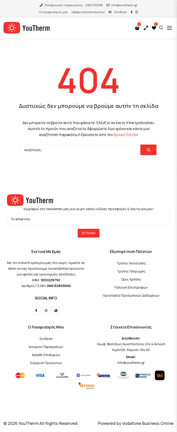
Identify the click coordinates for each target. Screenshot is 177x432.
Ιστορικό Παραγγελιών (46, 347)
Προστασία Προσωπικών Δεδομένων (131, 295)
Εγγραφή (88, 233)
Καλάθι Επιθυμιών (46, 355)
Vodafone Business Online (148, 423)
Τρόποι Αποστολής (131, 263)
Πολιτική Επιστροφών (131, 287)
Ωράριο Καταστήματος (88, 12)
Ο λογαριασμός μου (53, 12)
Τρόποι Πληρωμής (131, 271)
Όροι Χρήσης (131, 279)
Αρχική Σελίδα (126, 134)
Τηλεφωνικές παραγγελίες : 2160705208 (71, 5)
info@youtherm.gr (121, 5)
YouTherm (28, 423)
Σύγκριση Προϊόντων (46, 363)
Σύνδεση (117, 12)
